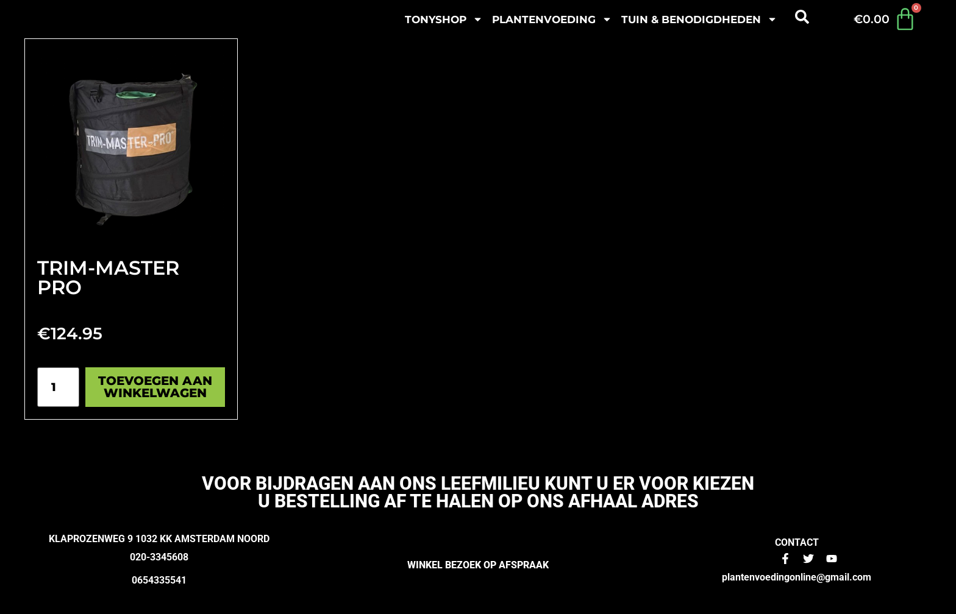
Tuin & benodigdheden (699, 19)
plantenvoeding (552, 19)
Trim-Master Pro (108, 277)
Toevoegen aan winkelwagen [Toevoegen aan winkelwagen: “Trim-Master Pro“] (155, 386)
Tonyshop (444, 19)
